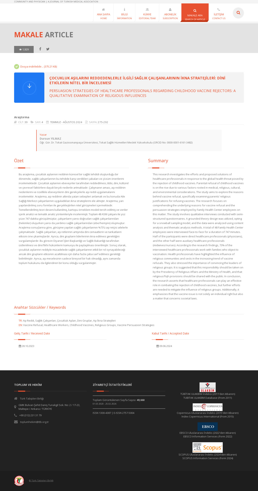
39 (26, 122)
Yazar (43, 134)
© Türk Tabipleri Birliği (41, 480)
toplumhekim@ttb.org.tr (34, 422)
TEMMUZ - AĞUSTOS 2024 (66, 122)
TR (20, 320)
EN (20, 325)
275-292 (103, 122)
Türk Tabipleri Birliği (32, 398)
